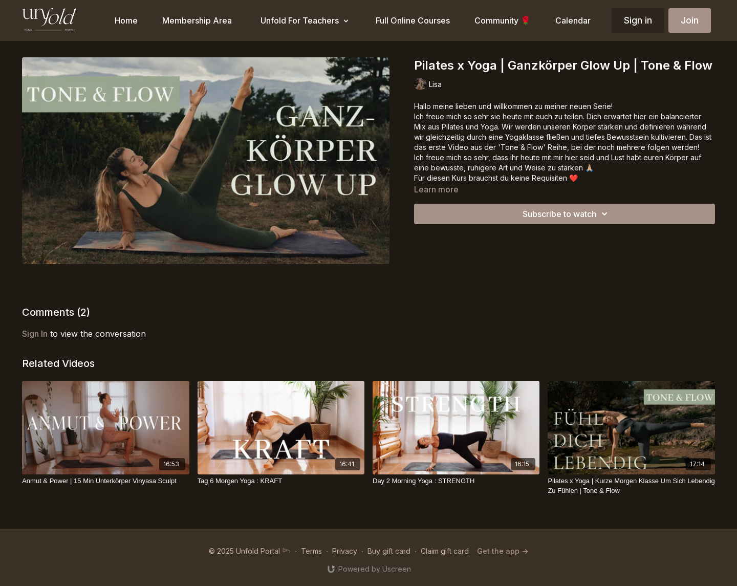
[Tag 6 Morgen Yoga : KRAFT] (281, 481)
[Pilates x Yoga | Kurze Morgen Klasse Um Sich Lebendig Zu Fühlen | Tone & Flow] (631, 486)
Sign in (638, 20)
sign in (35, 334)
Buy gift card (388, 551)
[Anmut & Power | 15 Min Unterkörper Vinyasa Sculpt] (105, 481)
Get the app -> (502, 551)
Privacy (344, 551)
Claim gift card (445, 551)
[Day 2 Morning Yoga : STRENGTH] (456, 481)
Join (690, 20)
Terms (311, 551)
